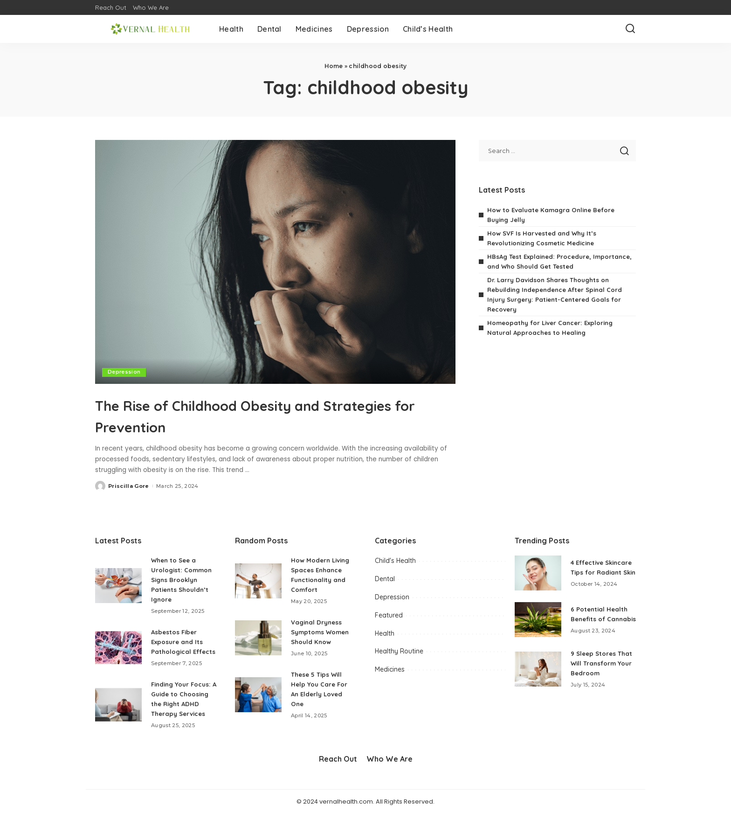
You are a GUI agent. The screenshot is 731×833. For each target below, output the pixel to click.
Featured (389, 615)
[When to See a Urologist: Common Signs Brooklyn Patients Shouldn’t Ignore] (118, 585)
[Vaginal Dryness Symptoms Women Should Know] (258, 637)
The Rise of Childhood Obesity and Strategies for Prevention (251, 414)
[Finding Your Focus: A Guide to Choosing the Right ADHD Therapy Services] (118, 719)
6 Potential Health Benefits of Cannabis (600, 622)
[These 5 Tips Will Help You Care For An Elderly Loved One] (258, 694)
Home (333, 65)
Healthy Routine (399, 651)
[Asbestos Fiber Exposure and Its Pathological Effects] (118, 652)
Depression (124, 372)
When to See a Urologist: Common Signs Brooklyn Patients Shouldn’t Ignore (183, 580)
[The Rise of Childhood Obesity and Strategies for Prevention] (275, 261)
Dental (385, 579)
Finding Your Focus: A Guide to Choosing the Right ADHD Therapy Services (183, 713)
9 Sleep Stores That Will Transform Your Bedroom (603, 674)
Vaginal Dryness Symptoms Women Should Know (322, 632)
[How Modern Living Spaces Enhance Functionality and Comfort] (258, 580)
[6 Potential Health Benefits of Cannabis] (538, 628)
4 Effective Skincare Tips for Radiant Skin (599, 570)
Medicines (390, 669)
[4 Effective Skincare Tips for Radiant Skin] (538, 575)
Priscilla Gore (128, 486)
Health (384, 633)
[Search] (630, 29)
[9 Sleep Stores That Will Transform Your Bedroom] (538, 680)
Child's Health (395, 560)
